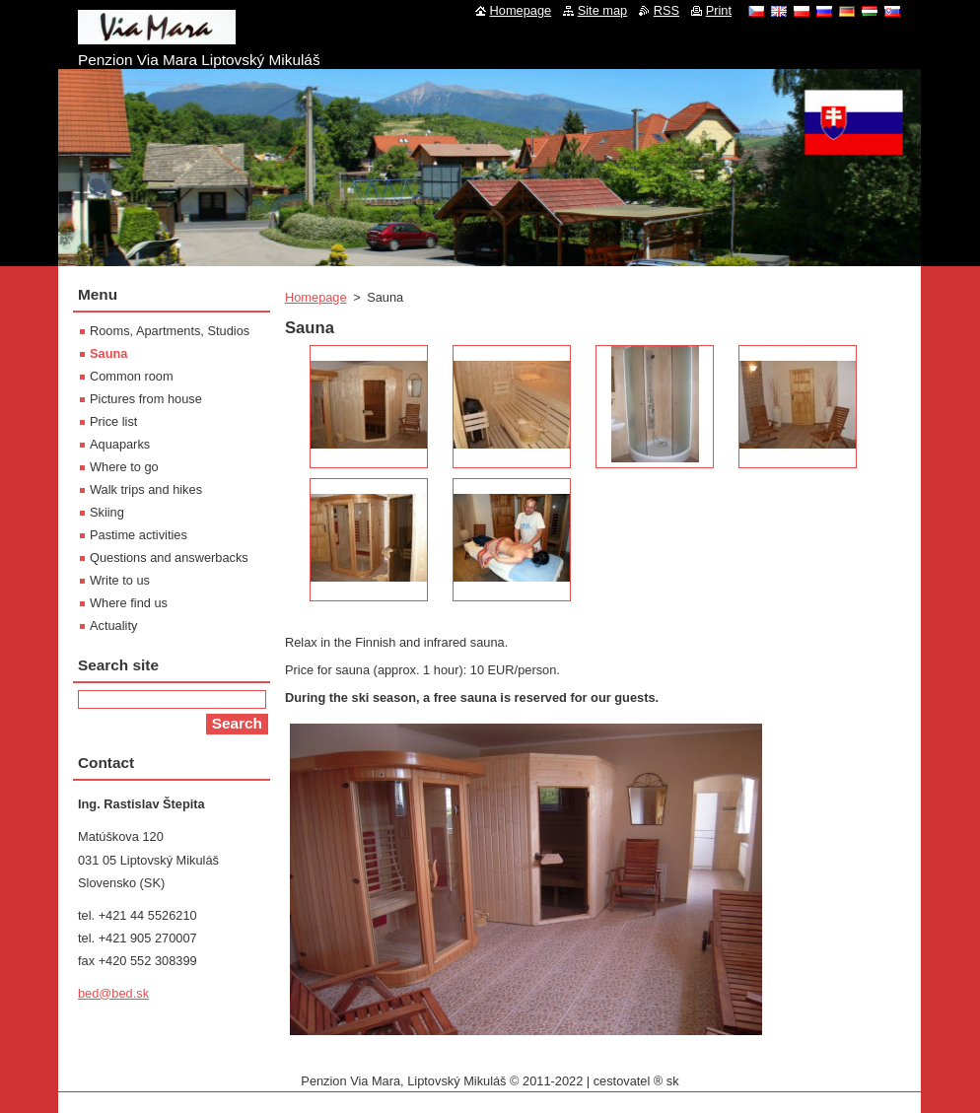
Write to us (120, 580)
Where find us (129, 602)
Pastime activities (138, 534)
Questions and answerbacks (169, 557)
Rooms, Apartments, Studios (169, 330)
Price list (113, 421)
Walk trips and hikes (146, 489)
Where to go (124, 466)
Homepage (316, 297)
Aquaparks (120, 444)
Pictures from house (146, 398)
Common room (132, 376)
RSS (666, 10)
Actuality (113, 625)
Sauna (108, 353)
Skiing (107, 512)
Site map (603, 10)
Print (719, 10)
